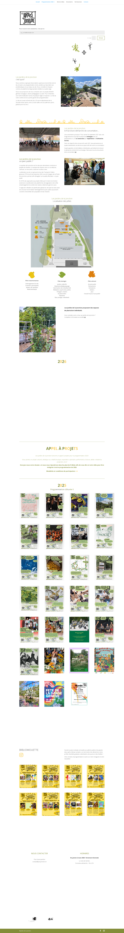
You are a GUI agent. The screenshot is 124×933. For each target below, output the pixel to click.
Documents (69, 2)
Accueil (38, 2)
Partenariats (78, 2)
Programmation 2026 (47, 2)
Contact (86, 2)
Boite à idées (60, 2)
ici (75, 152)
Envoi (101, 38)
